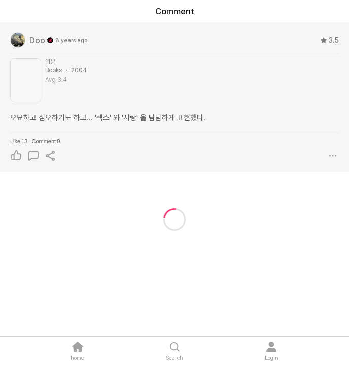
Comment (45, 141)
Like (18, 141)
